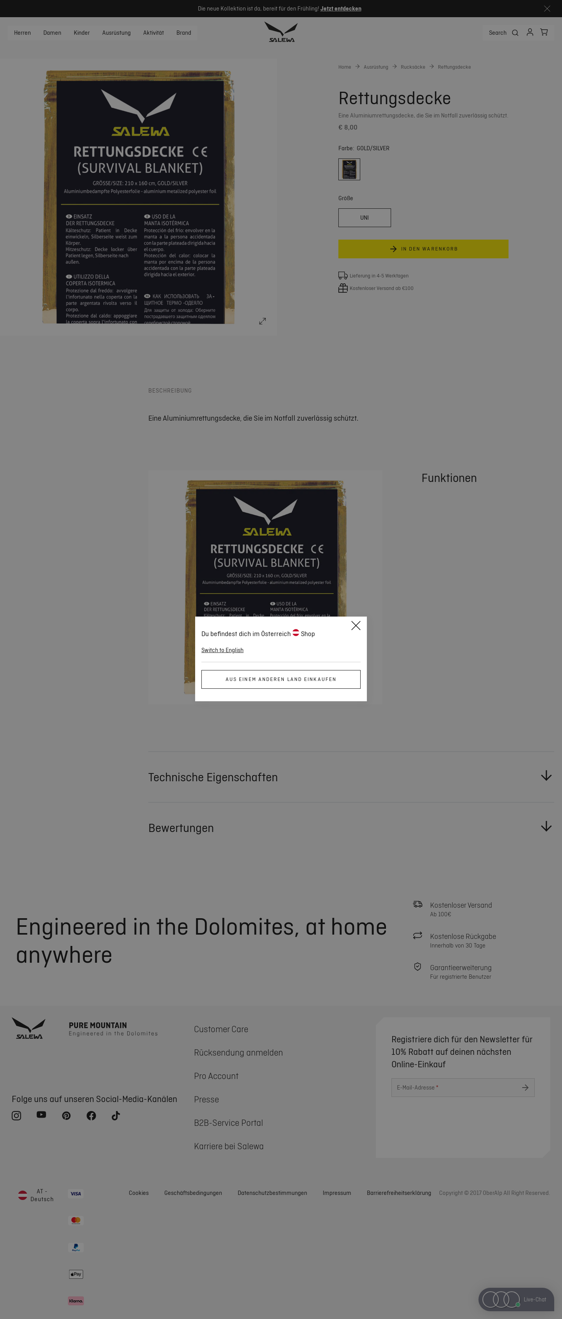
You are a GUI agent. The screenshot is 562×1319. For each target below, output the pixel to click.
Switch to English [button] (222, 650)
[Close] (356, 626)
